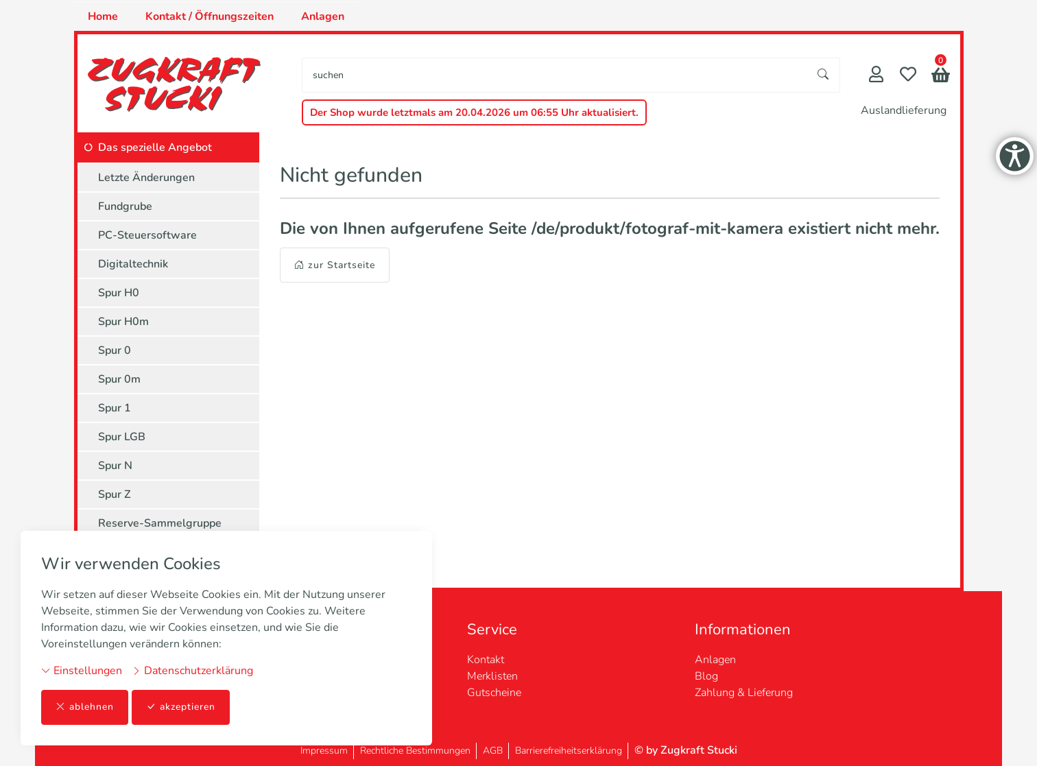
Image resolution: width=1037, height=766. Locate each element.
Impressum (324, 750)
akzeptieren (181, 707)
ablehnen (85, 707)
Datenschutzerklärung (192, 670)
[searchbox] (555, 75)
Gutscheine (494, 692)
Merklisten (492, 676)
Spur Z (114, 494)
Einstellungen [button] (81, 670)
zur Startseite (334, 265)
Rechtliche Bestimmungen (415, 750)
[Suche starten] (823, 75)
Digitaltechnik (133, 264)
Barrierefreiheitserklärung (568, 750)
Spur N (115, 465)
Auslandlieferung (903, 110)
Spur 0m (119, 379)
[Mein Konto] (876, 76)
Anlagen (322, 16)
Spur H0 (118, 292)
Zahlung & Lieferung (744, 692)
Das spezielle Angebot (155, 147)
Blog (706, 676)
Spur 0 (114, 350)
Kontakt (485, 659)
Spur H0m (123, 321)
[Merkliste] (908, 76)
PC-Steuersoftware (147, 235)
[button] (940, 76)
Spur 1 (114, 408)
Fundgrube (125, 206)
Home (103, 16)
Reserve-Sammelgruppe (160, 523)
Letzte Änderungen (146, 177)
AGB (493, 750)
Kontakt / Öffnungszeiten (209, 16)
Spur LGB (121, 436)
